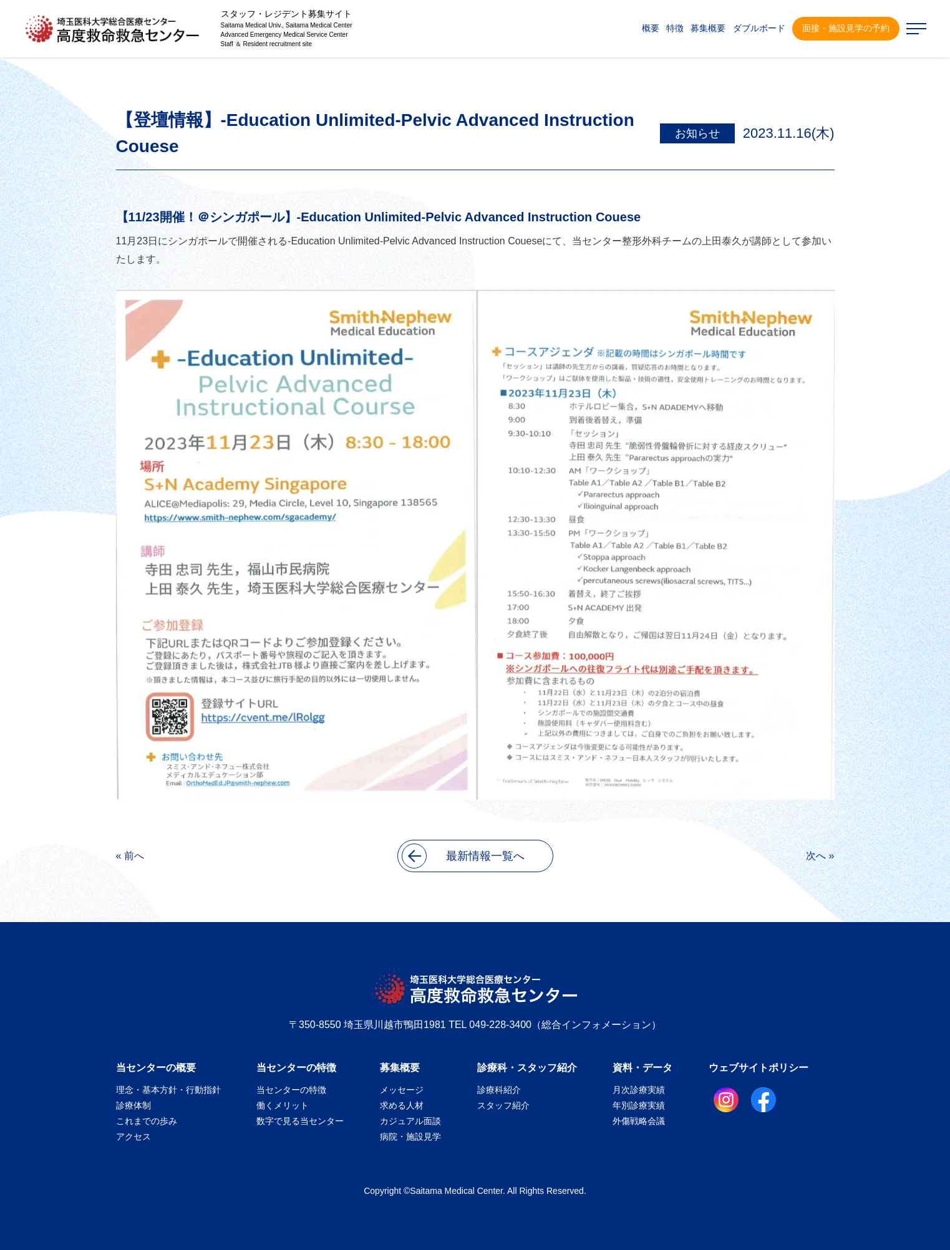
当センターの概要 (156, 1067)
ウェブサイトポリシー (758, 1067)
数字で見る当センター (300, 1121)
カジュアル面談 (410, 1121)
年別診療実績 (639, 1105)
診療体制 (133, 1105)
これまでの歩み (146, 1121)
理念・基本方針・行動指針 (168, 1090)
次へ (816, 855)
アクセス (133, 1137)
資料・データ (642, 1067)
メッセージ (402, 1090)
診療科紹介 (499, 1090)
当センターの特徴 (296, 1067)
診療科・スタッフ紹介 (527, 1067)
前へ (134, 855)
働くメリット (282, 1105)
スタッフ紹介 (503, 1105)
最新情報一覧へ (463, 856)
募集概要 (400, 1067)
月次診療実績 (639, 1090)
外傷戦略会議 (639, 1121)
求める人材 (402, 1105)
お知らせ (697, 133)
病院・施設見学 (410, 1137)
